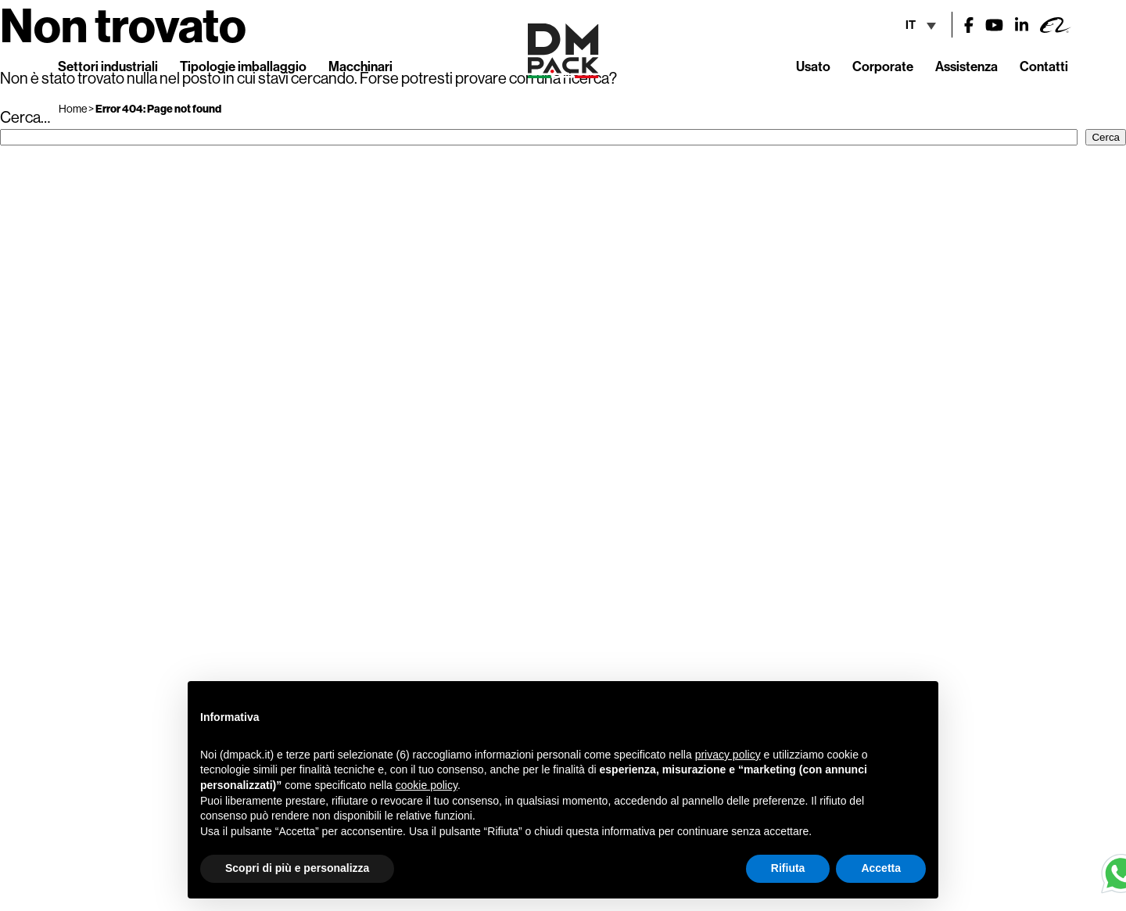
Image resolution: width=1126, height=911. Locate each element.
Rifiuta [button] (788, 868)
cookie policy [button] (426, 785)
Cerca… (25, 117)
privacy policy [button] (728, 754)
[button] (918, 706)
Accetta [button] (881, 868)
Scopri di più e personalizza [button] (297, 868)
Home (73, 109)
